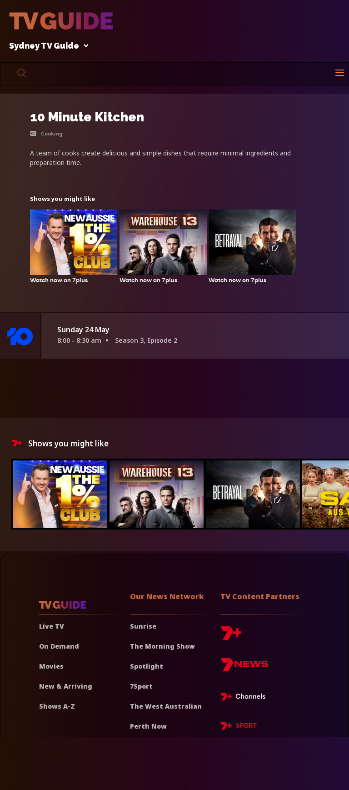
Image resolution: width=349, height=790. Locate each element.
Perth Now (148, 726)
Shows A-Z (57, 706)
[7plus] (230, 636)
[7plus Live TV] (245, 698)
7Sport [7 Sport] (141, 686)
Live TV (51, 626)
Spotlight (146, 666)
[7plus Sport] (238, 727)
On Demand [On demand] (59, 646)
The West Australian (166, 706)
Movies (51, 666)
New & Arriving (65, 686)
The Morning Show (162, 646)
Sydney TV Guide (46, 46)
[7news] (244, 668)
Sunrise (143, 626)
